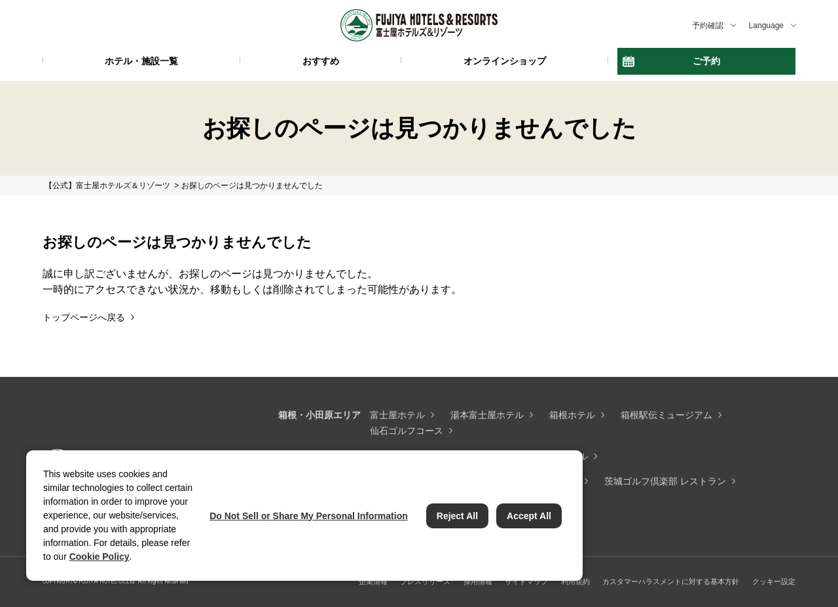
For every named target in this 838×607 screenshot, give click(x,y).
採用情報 (478, 581)
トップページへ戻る (84, 317)
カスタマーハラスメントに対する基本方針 (670, 581)
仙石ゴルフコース (406, 430)
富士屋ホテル (397, 415)
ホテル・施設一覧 (141, 61)
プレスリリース (425, 581)
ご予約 (706, 61)
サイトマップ (526, 581)
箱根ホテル (572, 415)
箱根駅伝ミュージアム (666, 415)
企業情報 (373, 581)
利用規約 (575, 581)
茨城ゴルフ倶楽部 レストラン (665, 481)
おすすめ (320, 61)
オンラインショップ (505, 61)
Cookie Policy (99, 556)
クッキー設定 (773, 581)
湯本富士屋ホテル (487, 415)
